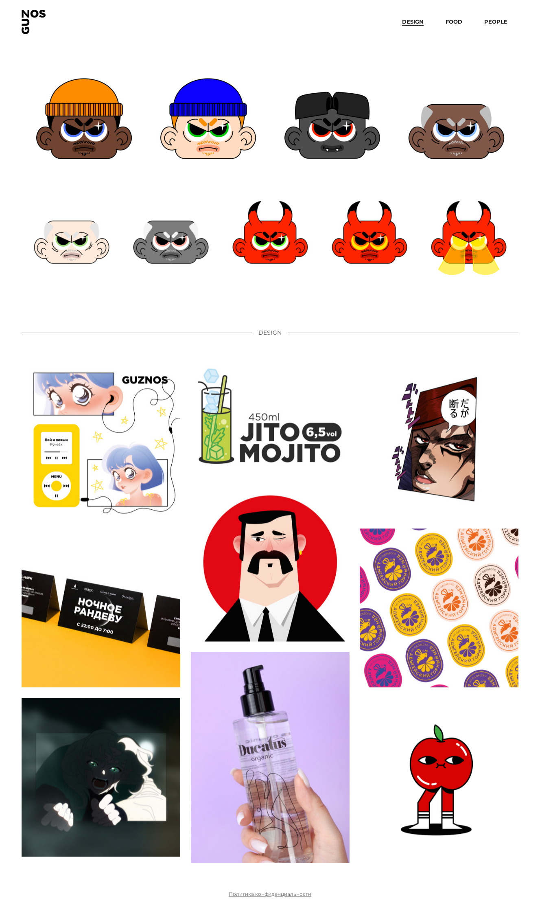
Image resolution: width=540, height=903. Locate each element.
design (413, 21)
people (495, 21)
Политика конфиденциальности (270, 899)
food (454, 21)
